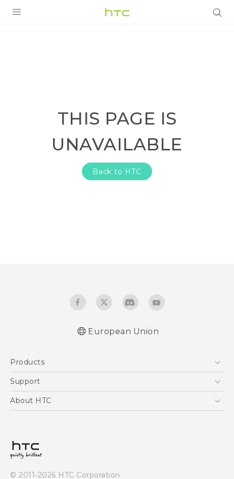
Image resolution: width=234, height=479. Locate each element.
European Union (123, 331)
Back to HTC (117, 171)
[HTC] (117, 12)
